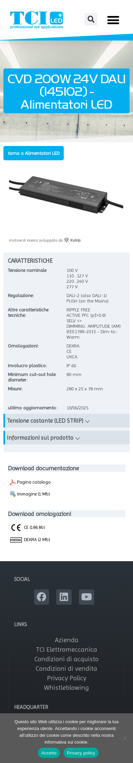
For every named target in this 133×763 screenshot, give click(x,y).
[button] (91, 19)
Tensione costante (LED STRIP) (45, 420)
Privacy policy (81, 753)
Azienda (66, 640)
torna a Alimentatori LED (33, 153)
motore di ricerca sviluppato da (44, 240)
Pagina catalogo (30, 482)
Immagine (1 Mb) (29, 494)
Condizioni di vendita (66, 668)
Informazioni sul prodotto (40, 437)
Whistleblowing (66, 688)
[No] (124, 738)
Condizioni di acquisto (66, 659)
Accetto (49, 753)
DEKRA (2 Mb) (29, 539)
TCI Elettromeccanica (66, 649)
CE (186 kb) (27, 527)
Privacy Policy (66, 678)
